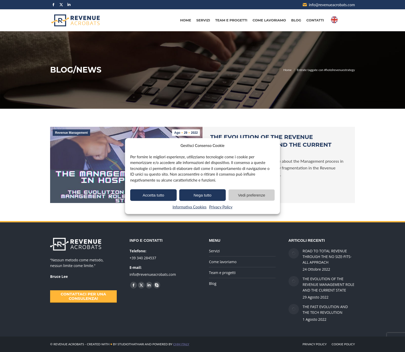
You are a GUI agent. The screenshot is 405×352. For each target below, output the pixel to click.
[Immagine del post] (294, 253)
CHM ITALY (181, 344)
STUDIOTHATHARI (131, 344)
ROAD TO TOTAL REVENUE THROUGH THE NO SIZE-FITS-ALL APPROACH (327, 256)
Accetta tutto (153, 195)
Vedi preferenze (251, 195)
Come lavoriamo (223, 261)
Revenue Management (71, 133)
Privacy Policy (220, 207)
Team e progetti (222, 272)
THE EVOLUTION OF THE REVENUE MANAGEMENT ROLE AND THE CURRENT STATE (328, 284)
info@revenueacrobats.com (328, 4)
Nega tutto (202, 195)
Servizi (214, 250)
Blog (212, 283)
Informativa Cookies (190, 207)
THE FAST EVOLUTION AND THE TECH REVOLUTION (325, 309)
